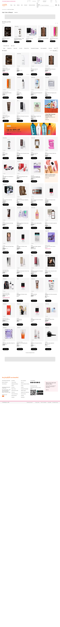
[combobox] (55, 50)
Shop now (6, 123)
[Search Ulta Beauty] (47, 5)
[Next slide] (57, 48)
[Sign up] (47, 389)
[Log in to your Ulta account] (56, 5)
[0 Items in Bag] (58, 5)
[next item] (57, 23)
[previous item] (55, 23)
